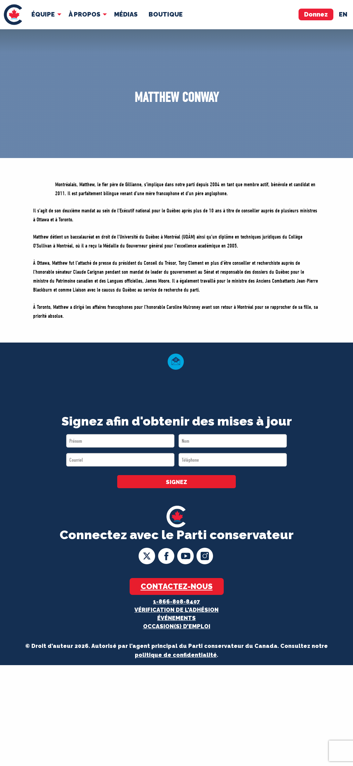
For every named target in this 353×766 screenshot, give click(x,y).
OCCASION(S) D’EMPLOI (176, 626)
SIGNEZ (176, 482)
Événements (176, 618)
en (343, 14)
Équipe (43, 14)
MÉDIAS (126, 14)
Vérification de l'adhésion (176, 610)
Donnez (316, 14)
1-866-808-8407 (176, 601)
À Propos (84, 14)
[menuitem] (13, 14)
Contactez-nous (177, 586)
